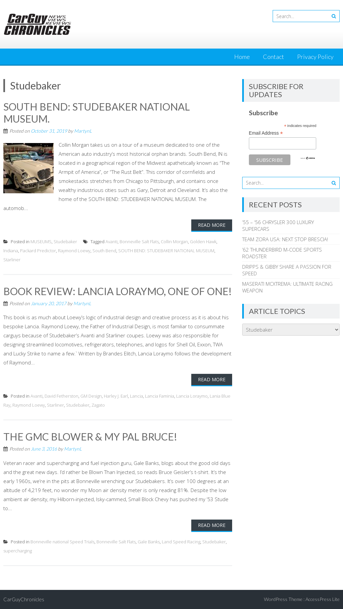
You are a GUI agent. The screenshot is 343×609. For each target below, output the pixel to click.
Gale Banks (149, 542)
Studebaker (65, 242)
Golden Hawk (203, 242)
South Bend (104, 251)
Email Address (266, 133)
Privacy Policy (315, 56)
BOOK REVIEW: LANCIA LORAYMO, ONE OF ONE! (117, 291)
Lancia (136, 396)
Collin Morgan (174, 242)
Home (242, 56)
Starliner (11, 260)
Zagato (98, 405)
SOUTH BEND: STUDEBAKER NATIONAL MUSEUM (166, 251)
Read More (211, 225)
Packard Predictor (38, 251)
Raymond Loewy (74, 251)
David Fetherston (61, 396)
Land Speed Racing (181, 542)
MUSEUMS (41, 242)
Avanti (112, 242)
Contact (273, 56)
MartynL (83, 131)
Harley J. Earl (116, 396)
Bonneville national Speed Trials (62, 542)
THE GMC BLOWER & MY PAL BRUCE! (90, 436)
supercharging (17, 551)
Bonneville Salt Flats (139, 242)
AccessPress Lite (322, 599)
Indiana (10, 251)
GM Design (91, 396)
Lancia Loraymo (192, 396)
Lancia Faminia (159, 396)
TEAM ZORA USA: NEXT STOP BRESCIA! (285, 239)
